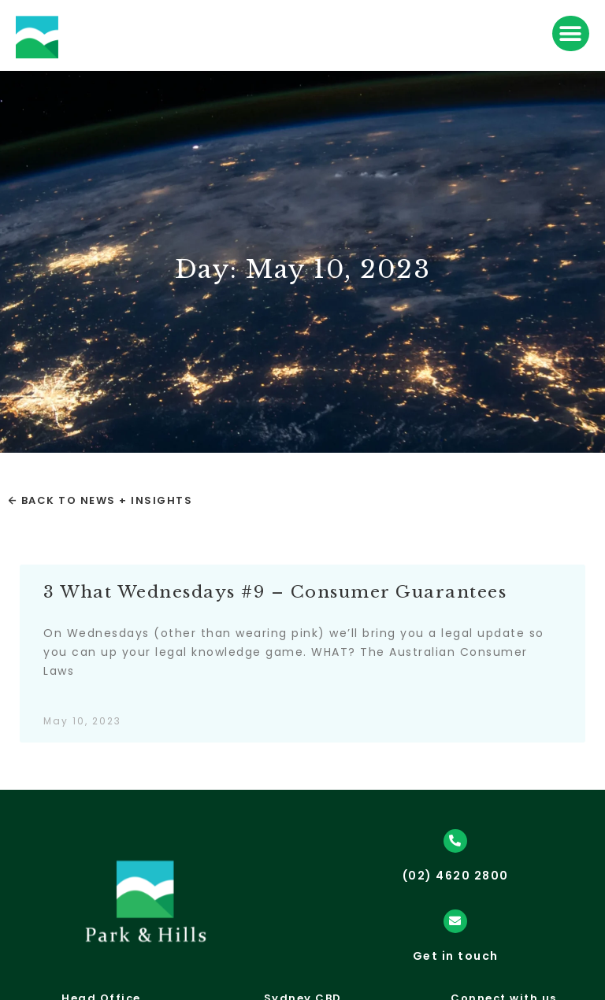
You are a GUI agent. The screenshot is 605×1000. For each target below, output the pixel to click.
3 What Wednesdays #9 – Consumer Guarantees (275, 592)
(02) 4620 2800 (456, 875)
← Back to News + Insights (101, 500)
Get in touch (456, 956)
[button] (570, 33)
